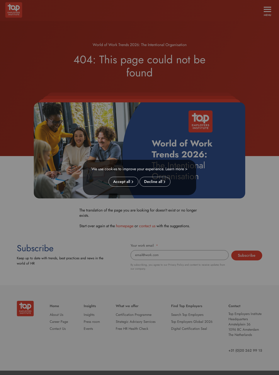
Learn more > (176, 169)
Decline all (153, 182)
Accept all (121, 182)
